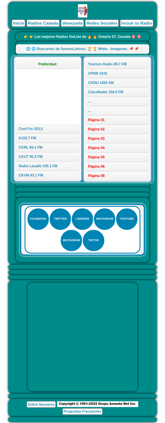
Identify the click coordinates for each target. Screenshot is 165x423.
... (89, 101)
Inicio (18, 23)
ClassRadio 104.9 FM (105, 92)
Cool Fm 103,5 (31, 129)
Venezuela (72, 23)
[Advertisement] (47, 96)
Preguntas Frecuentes (82, 412)
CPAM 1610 (97, 73)
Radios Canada (42, 23)
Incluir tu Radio (136, 23)
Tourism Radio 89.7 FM (107, 64)
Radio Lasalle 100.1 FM (38, 166)
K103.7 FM (27, 138)
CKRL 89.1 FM (30, 147)
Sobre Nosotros (41, 405)
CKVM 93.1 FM (31, 175)
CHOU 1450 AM (101, 83)
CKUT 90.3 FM (31, 157)
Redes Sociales (102, 23)
